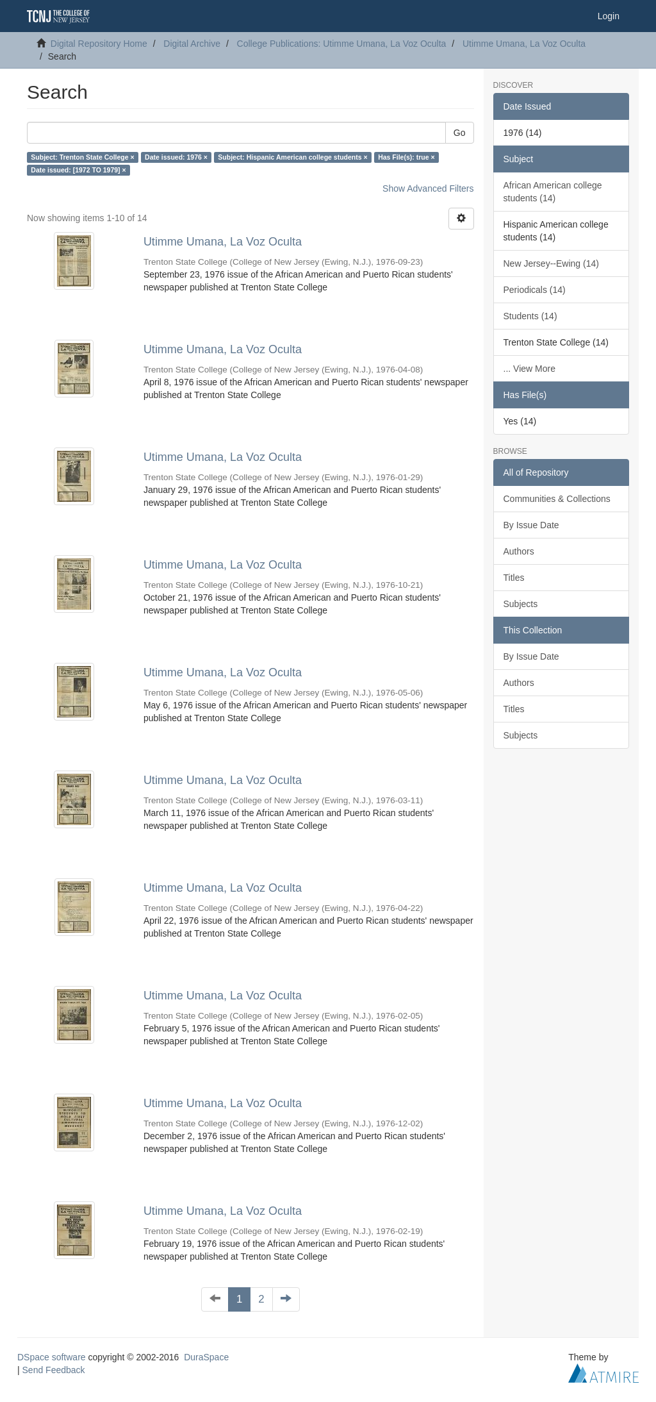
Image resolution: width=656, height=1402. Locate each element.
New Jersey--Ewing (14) (551, 263)
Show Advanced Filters (427, 188)
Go (460, 133)
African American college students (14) (553, 191)
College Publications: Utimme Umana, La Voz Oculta (342, 43)
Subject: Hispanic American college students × (292, 157)
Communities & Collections (557, 499)
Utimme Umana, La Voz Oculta (524, 43)
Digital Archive (191, 43)
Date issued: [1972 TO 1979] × (78, 170)
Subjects (521, 604)
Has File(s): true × (406, 157)
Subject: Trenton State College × (82, 157)
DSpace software (51, 1357)
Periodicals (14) (535, 290)
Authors (519, 551)
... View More (529, 368)
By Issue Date (531, 525)
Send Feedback (53, 1370)
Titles (514, 577)
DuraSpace (206, 1357)
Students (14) (530, 316)
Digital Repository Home (99, 43)
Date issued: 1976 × (176, 157)
